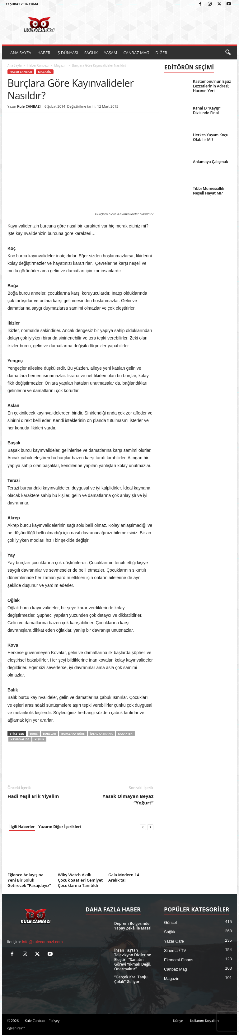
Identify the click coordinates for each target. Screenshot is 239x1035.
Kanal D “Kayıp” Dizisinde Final (207, 110)
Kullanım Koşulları (204, 1020)
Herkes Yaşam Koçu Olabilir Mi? (210, 137)
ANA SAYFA (20, 52)
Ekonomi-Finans (178, 960)
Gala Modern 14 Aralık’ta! (123, 877)
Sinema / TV (175, 950)
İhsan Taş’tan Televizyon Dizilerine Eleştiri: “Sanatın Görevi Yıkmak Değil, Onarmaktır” (132, 960)
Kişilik (39, 739)
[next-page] (150, 827)
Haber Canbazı (38, 65)
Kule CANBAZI (29, 106)
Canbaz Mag (175, 969)
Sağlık (169, 932)
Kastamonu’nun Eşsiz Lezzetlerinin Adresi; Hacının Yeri (212, 86)
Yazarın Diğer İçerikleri (59, 826)
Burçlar (49, 734)
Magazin (60, 65)
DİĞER (161, 52)
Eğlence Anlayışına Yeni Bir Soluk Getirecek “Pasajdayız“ (29, 880)
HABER (43, 52)
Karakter (125, 734)
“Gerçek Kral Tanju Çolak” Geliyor (131, 979)
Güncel (170, 922)
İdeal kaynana (101, 734)
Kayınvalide (20, 739)
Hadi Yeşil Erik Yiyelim (33, 796)
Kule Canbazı (35, 1020)
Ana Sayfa (14, 65)
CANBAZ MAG (136, 52)
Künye (178, 1020)
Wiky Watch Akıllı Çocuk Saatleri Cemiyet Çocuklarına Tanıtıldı (80, 880)
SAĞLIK (91, 52)
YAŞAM (110, 52)
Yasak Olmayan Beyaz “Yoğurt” (127, 799)
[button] (228, 52)
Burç (34, 734)
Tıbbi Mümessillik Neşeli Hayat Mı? (208, 191)
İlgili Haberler (22, 826)
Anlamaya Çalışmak (210, 161)
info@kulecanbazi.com (42, 941)
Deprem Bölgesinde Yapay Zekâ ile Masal (133, 926)
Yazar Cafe (174, 941)
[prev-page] (143, 827)
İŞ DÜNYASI (67, 52)
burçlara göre (73, 734)
